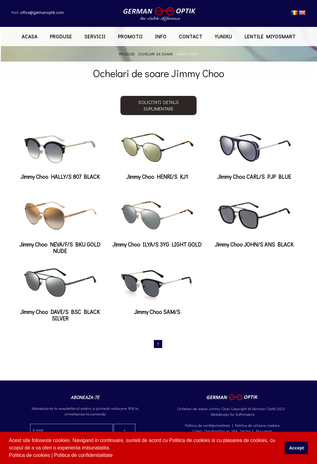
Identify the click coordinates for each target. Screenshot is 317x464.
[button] (115, 456)
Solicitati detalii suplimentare (158, 105)
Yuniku (223, 36)
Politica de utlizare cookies (257, 425)
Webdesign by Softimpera (232, 414)
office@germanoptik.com (37, 12)
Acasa (29, 36)
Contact (190, 36)
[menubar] (158, 36)
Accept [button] (296, 447)
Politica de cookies (30, 455)
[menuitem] (29, 36)
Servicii (95, 36)
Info (161, 36)
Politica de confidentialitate (84, 455)
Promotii (130, 36)
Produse (61, 36)
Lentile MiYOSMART (270, 36)
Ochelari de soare (155, 53)
